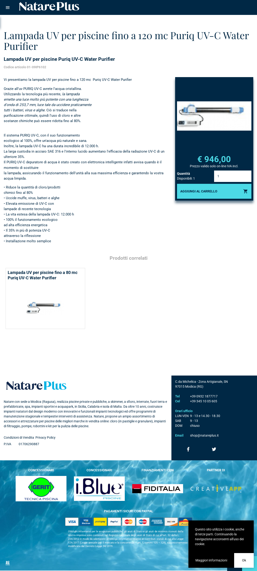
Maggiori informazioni (211, 560)
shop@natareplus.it (204, 435)
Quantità (183, 173)
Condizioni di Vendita (19, 437)
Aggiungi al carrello (198, 191)
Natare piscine (49, 6)
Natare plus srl (36, 385)
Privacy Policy (45, 437)
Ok (244, 560)
